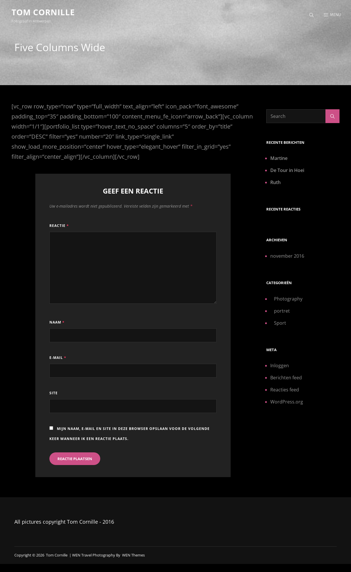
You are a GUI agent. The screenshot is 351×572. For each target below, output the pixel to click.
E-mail (57, 357)
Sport (280, 323)
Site (53, 393)
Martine (279, 158)
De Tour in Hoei (287, 170)
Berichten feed (286, 377)
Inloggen (279, 365)
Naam (57, 322)
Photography (288, 299)
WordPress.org (286, 402)
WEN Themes (133, 555)
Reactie (59, 225)
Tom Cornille (43, 12)
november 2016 (287, 256)
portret (282, 311)
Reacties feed (284, 390)
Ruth (275, 182)
